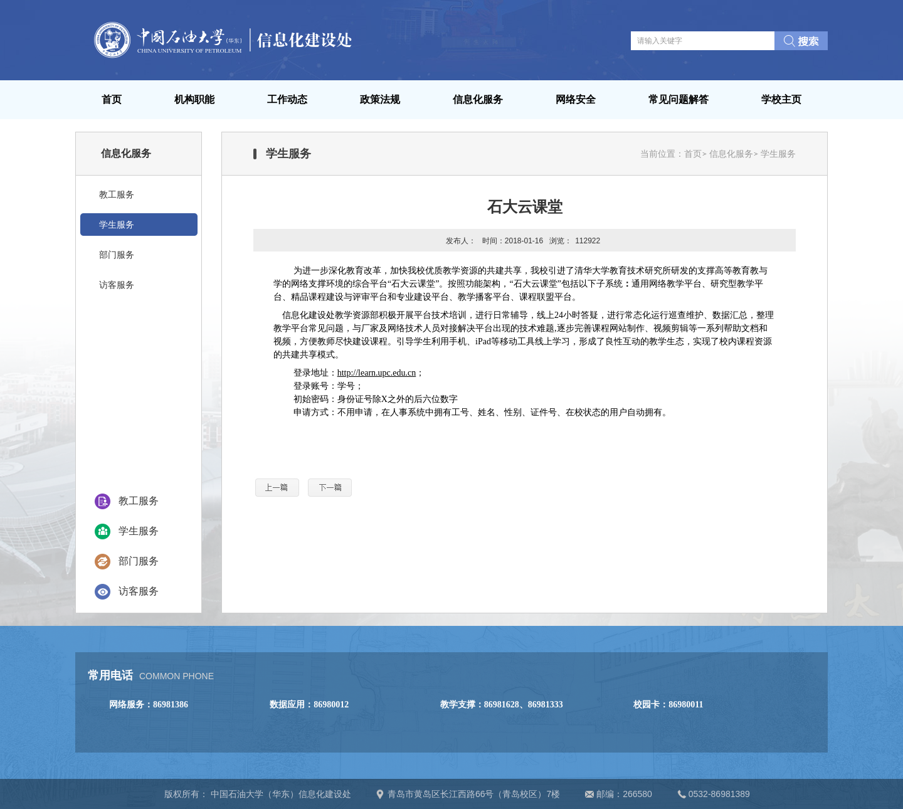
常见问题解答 (678, 99)
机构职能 (194, 99)
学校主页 (781, 99)
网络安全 (576, 99)
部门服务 (139, 561)
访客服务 (139, 591)
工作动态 (287, 99)
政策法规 (380, 99)
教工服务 (139, 500)
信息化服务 (478, 99)
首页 (112, 99)
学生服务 (139, 531)
